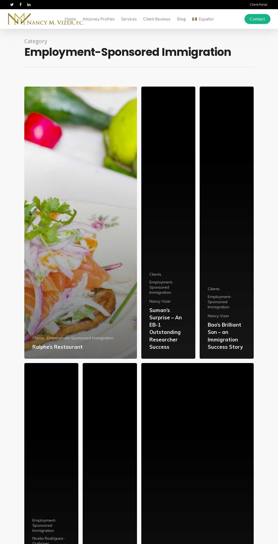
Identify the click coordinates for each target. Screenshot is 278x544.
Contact (257, 18)
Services (129, 18)
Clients (38, 338)
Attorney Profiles (99, 18)
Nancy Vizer (160, 301)
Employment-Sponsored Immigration (80, 338)
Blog (181, 18)
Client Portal (258, 4)
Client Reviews (156, 18)
